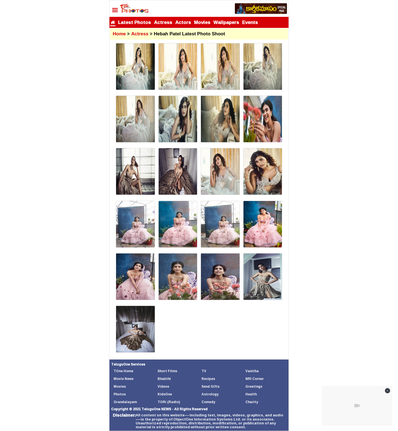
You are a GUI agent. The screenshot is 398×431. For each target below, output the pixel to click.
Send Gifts (210, 386)
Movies (202, 22)
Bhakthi (164, 379)
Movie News (123, 379)
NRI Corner (254, 379)
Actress (163, 22)
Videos (163, 386)
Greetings (253, 386)
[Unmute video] (357, 405)
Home (119, 33)
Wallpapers (226, 22)
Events (250, 22)
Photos (120, 394)
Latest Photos (134, 22)
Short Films (167, 371)
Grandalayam (125, 402)
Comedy (208, 402)
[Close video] (387, 390)
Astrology (210, 394)
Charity (251, 402)
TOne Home (123, 371)
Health (251, 394)
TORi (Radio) (169, 402)
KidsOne (165, 394)
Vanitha (252, 371)
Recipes (208, 379)
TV (203, 371)
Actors (183, 22)
